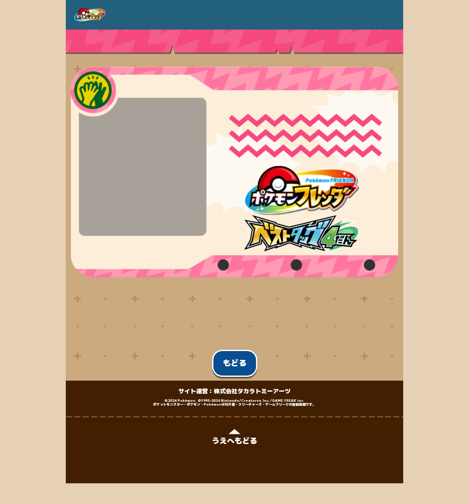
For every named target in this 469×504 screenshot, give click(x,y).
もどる (235, 362)
